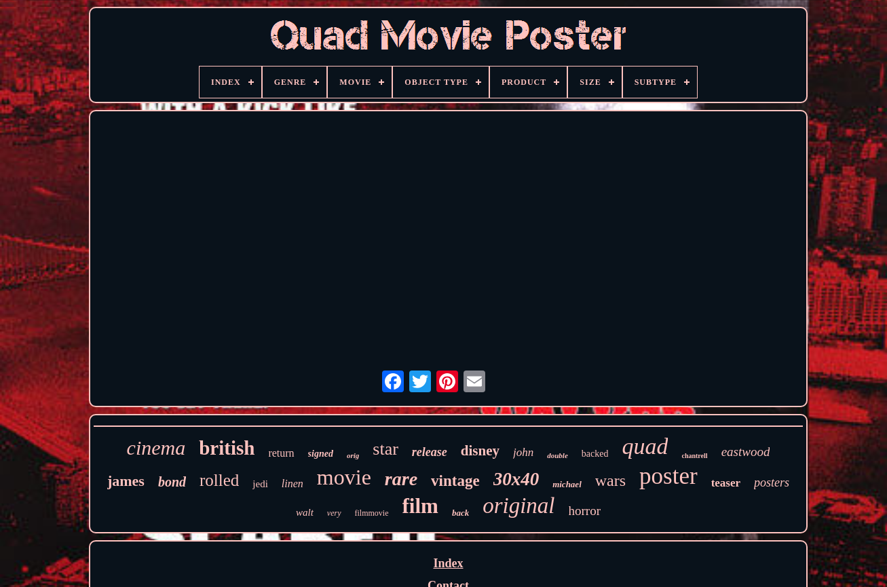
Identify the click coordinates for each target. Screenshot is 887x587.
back (460, 513)
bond (172, 481)
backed (595, 454)
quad (645, 446)
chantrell (694, 455)
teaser (725, 482)
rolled (219, 480)
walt (305, 512)
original (518, 505)
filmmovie (372, 513)
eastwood (745, 451)
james (126, 480)
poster (668, 476)
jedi (260, 483)
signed (320, 454)
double (557, 455)
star (385, 449)
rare (401, 478)
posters (771, 482)
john (523, 452)
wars (610, 480)
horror (585, 511)
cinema (156, 447)
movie (344, 477)
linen (292, 483)
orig (353, 455)
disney (480, 450)
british (226, 448)
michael (567, 484)
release (429, 452)
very (334, 513)
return (281, 453)
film (420, 506)
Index (448, 563)
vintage (455, 480)
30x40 (516, 479)
